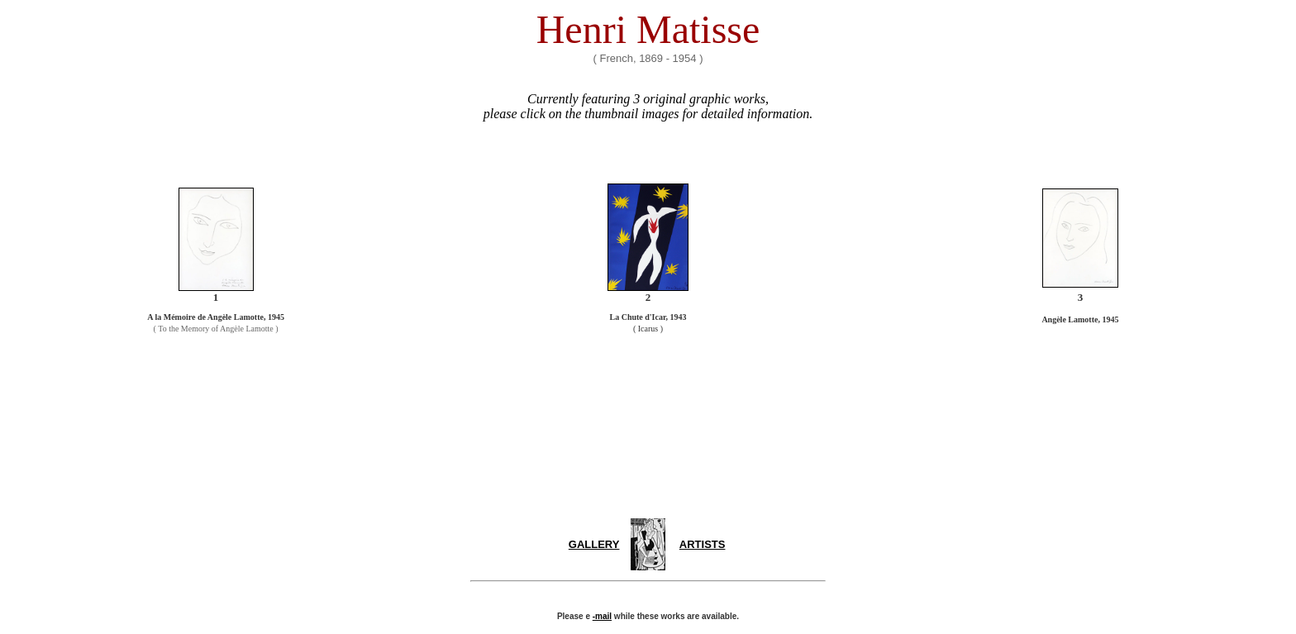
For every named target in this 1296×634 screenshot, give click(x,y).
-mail (602, 616)
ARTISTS (702, 544)
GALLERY (594, 544)
